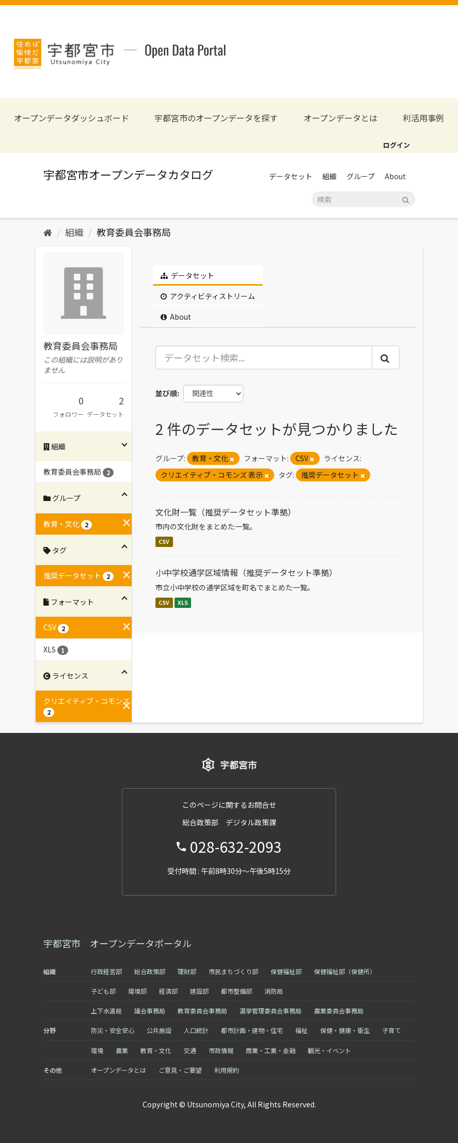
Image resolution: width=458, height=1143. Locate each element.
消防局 (273, 991)
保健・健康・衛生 (345, 1030)
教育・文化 (155, 1050)
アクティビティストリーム (208, 296)
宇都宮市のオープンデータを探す (216, 118)
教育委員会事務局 (134, 232)
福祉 (301, 1030)
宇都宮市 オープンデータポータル (117, 943)
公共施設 (159, 1030)
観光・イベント (329, 1050)
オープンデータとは (340, 118)
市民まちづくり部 (233, 971)
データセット (290, 176)
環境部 (137, 991)
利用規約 (226, 1070)
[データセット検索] (363, 199)
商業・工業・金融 (270, 1050)
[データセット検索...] (263, 357)
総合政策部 (149, 971)
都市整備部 (236, 991)
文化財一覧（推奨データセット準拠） (225, 512)
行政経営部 (106, 971)
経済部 (168, 991)
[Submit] (405, 198)
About (395, 176)
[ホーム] (47, 232)
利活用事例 (423, 118)
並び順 (166, 393)
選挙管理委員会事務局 (271, 1010)
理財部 (187, 971)
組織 (329, 176)
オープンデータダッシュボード (71, 118)
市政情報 (221, 1050)
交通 (190, 1050)
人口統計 (196, 1030)
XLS (183, 602)
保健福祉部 (286, 971)
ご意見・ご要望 (180, 1070)
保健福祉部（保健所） (345, 971)
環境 (97, 1050)
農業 (122, 1050)
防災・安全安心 (112, 1030)
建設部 (199, 991)
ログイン (396, 145)
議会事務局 (149, 1010)
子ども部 (103, 991)
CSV (164, 541)
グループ (360, 176)
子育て (391, 1030)
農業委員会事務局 (339, 1010)
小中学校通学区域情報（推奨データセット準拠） (246, 572)
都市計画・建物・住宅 (252, 1030)
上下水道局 (106, 1010)
